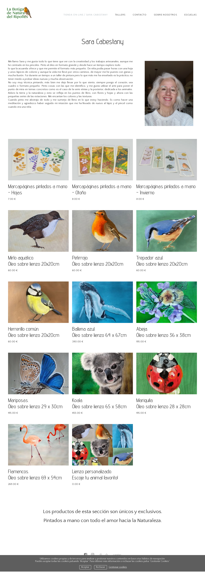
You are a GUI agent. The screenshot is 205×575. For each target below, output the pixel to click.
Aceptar (85, 567)
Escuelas (190, 14)
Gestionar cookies (118, 567)
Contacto (139, 14)
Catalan (117, 555)
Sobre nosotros (165, 14)
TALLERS (120, 14)
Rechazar (100, 567)
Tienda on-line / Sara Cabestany (86, 14)
